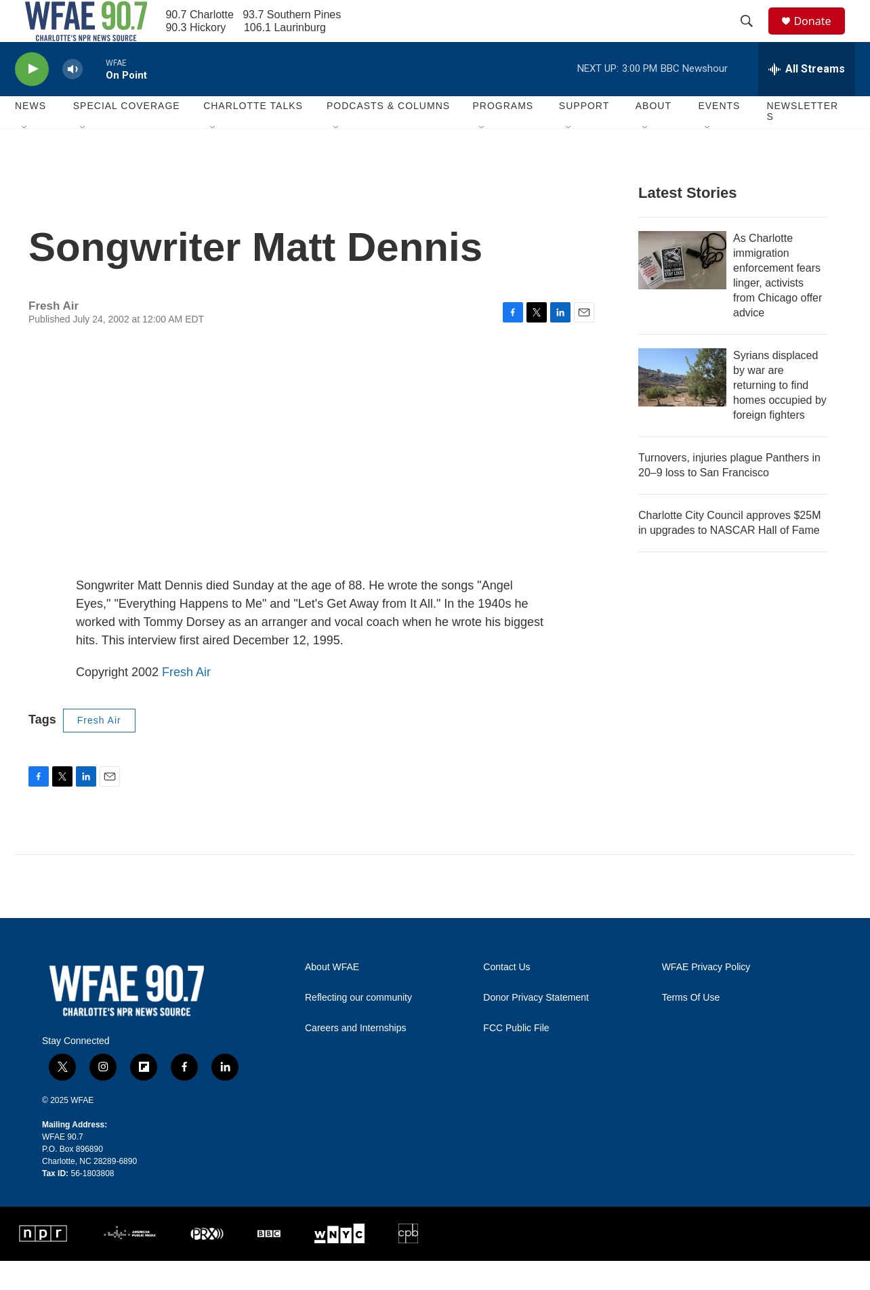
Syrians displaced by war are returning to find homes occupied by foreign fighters (780, 414)
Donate (821, 35)
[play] (32, 98)
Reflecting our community (358, 1027)
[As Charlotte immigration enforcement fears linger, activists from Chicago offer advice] (682, 289)
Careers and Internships (355, 1057)
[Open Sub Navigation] (25, 157)
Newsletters (802, 141)
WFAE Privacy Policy (706, 996)
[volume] (72, 98)
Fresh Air (186, 701)
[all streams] (806, 98)
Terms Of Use (691, 1027)
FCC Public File (516, 1057)
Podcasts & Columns (388, 135)
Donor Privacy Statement (536, 1027)
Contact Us (506, 996)
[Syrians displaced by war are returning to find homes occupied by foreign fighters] (682, 406)
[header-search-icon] (753, 36)
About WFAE (332, 996)
